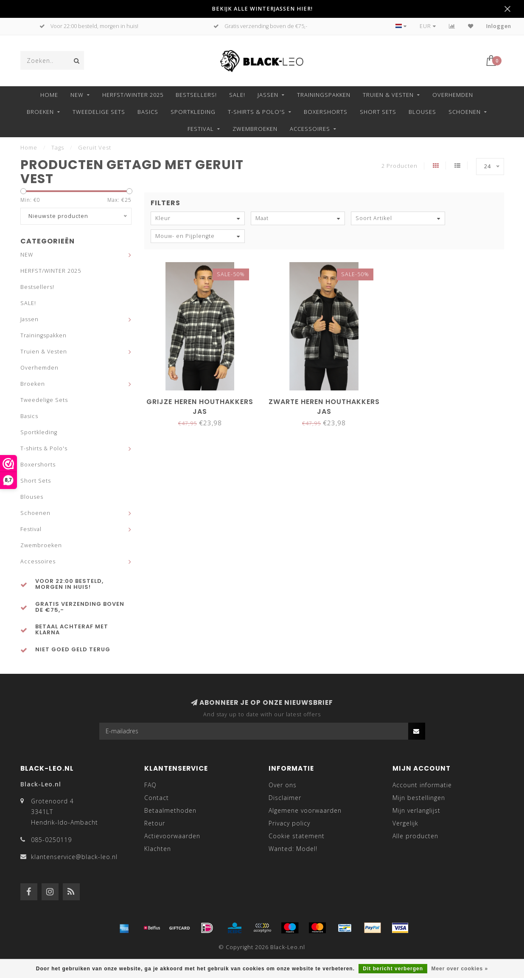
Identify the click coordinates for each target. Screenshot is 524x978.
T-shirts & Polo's (256, 112)
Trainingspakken (323, 95)
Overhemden (452, 95)
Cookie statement (297, 836)
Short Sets (378, 112)
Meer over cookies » (459, 969)
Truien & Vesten (388, 95)
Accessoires (310, 129)
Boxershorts (325, 112)
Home (49, 95)
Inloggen (498, 26)
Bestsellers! (196, 95)
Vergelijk (405, 823)
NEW (77, 95)
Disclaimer (285, 798)
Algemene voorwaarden (305, 810)
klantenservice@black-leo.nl (74, 857)
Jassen (268, 95)
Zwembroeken (255, 129)
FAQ (150, 785)
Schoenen (464, 112)
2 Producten (399, 166)
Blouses (422, 112)
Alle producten (415, 836)
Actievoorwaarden (172, 836)
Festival (201, 129)
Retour (154, 823)
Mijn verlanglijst (416, 810)
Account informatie (422, 785)
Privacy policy (289, 823)
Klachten (157, 849)
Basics (147, 112)
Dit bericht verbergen (393, 969)
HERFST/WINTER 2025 (132, 95)
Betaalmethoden (170, 810)
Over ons (283, 785)
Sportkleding (193, 112)
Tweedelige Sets (99, 112)
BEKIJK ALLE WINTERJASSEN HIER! (262, 8)
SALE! (237, 95)
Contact (156, 798)
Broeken (40, 112)
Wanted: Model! (293, 849)
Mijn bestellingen (418, 798)
